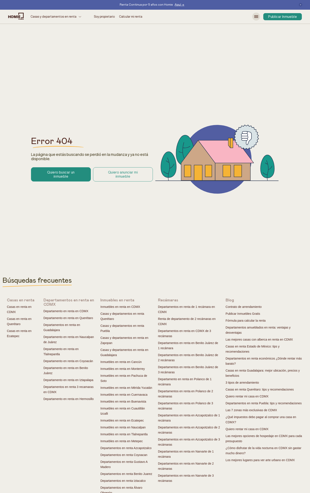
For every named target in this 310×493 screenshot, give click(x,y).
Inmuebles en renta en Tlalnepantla (123, 434)
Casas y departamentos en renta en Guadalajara (124, 352)
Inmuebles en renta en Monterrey (122, 369)
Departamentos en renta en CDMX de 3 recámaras (184, 333)
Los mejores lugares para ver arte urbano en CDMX (260, 460)
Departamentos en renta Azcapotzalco (125, 448)
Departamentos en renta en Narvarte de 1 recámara (186, 454)
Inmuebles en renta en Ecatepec (122, 420)
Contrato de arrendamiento (244, 307)
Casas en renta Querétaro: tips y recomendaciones (260, 389)
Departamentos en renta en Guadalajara (61, 327)
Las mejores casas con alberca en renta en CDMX (259, 339)
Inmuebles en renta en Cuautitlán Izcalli (122, 411)
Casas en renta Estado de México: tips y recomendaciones (253, 349)
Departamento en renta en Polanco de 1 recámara (185, 381)
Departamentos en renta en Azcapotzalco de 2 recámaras (189, 430)
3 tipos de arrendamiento (242, 382)
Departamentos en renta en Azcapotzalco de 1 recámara (189, 418)
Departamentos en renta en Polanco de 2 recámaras (185, 393)
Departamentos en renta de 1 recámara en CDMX (186, 309)
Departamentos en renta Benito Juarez (126, 474)
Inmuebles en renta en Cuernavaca (123, 394)
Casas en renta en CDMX (19, 309)
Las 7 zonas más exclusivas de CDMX (251, 410)
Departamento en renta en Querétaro (68, 318)
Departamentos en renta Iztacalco (123, 480)
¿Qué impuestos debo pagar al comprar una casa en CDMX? (261, 419)
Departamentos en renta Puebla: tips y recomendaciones (264, 403)
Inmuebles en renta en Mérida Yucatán (126, 387)
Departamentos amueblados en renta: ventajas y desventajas (258, 330)
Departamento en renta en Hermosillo (68, 399)
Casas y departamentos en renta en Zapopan (124, 340)
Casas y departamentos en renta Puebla (122, 328)
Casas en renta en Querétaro (19, 321)
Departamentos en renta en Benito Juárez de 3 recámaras (188, 369)
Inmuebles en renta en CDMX (120, 307)
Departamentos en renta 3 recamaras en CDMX (68, 389)
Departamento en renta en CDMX (65, 311)
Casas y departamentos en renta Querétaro (122, 316)
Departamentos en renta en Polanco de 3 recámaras (185, 406)
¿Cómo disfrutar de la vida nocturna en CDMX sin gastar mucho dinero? (263, 450)
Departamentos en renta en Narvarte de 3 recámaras (186, 478)
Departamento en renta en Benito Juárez (65, 370)
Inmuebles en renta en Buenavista (123, 401)
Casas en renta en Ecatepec (19, 333)
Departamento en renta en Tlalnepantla (61, 351)
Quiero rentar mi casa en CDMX (247, 396)
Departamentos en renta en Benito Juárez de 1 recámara (188, 345)
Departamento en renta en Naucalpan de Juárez (68, 339)
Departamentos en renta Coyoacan (123, 455)
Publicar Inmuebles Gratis (243, 313)
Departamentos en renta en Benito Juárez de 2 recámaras (188, 357)
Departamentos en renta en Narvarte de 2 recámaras (186, 466)
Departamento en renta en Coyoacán (68, 361)
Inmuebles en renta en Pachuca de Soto (123, 378)
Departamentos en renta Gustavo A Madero (123, 464)
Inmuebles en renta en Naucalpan (123, 427)
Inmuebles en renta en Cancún (120, 362)
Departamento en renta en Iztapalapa (68, 380)
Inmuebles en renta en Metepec (121, 441)
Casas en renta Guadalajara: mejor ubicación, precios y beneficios (263, 373)
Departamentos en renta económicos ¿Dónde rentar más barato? (264, 361)
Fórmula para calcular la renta (246, 320)
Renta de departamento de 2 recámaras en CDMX (187, 321)
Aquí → (179, 4)
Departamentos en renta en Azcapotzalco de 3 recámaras (189, 442)
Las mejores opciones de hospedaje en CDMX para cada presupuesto (264, 438)
